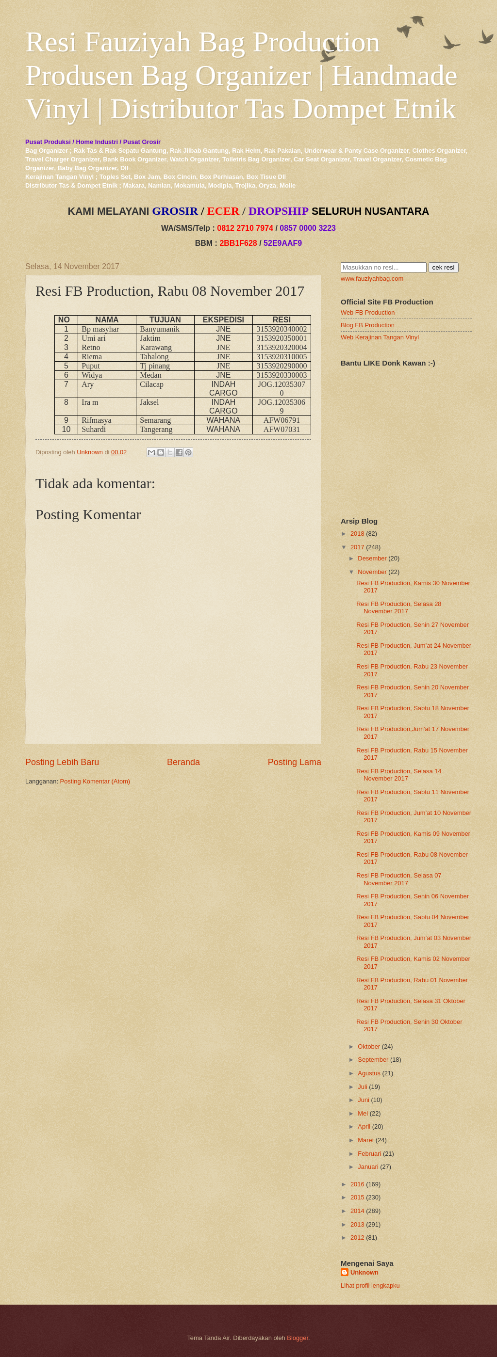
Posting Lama (294, 762)
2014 (357, 1210)
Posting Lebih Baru (62, 762)
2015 (357, 1197)
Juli (362, 1086)
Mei (363, 1113)
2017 (357, 547)
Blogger (297, 1337)
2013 (357, 1224)
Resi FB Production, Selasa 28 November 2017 (398, 607)
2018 (357, 533)
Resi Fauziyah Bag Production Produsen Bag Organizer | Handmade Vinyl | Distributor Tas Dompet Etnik (241, 75)
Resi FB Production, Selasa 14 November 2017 (398, 774)
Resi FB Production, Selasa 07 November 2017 (398, 879)
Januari (368, 1166)
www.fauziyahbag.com (372, 278)
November (372, 571)
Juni (363, 1099)
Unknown (364, 1272)
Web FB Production (368, 312)
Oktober (369, 1046)
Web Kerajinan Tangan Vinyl (380, 337)
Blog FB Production (368, 325)
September (373, 1059)
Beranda (183, 762)
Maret (366, 1140)
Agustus (369, 1073)
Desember (372, 558)
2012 (357, 1237)
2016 (357, 1184)
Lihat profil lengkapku (370, 1285)
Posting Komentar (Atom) (95, 781)
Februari (369, 1153)
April (364, 1126)
